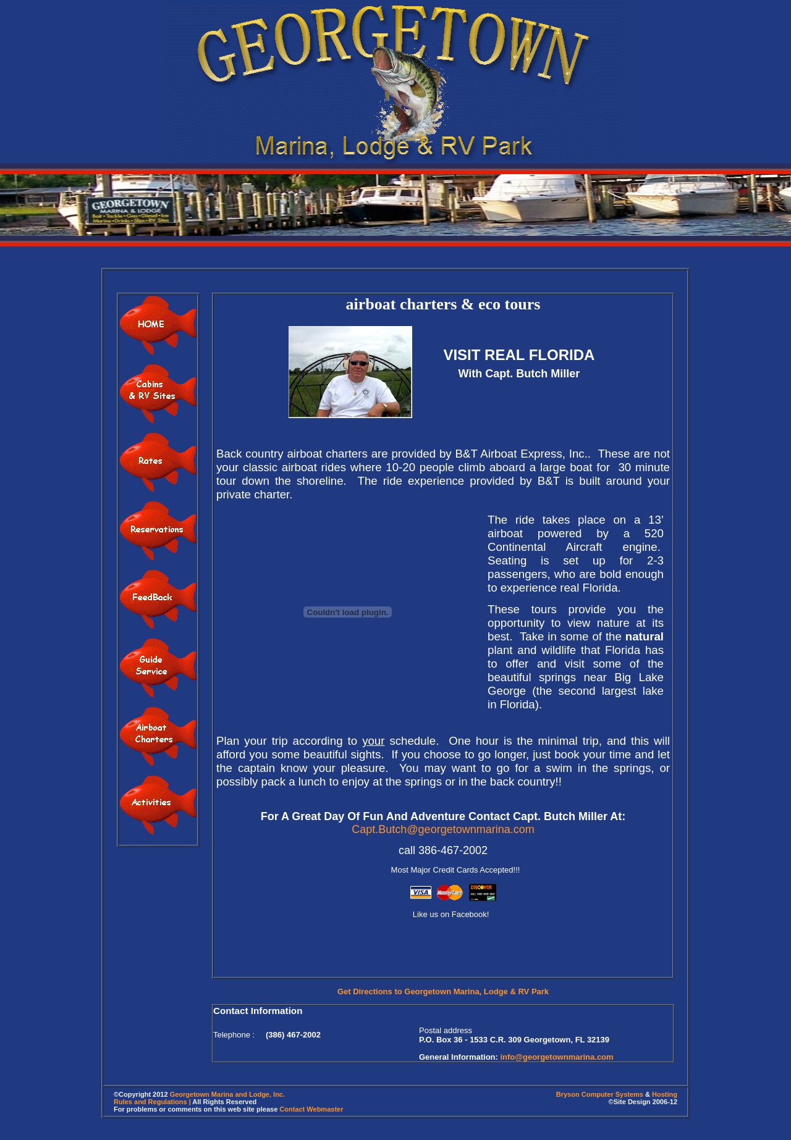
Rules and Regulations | (152, 1101)
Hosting (664, 1094)
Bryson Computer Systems (599, 1094)
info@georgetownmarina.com (556, 1057)
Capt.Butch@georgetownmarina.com (443, 829)
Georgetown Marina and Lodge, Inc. (227, 1094)
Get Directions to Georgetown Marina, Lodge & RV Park (443, 991)
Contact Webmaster (311, 1109)
